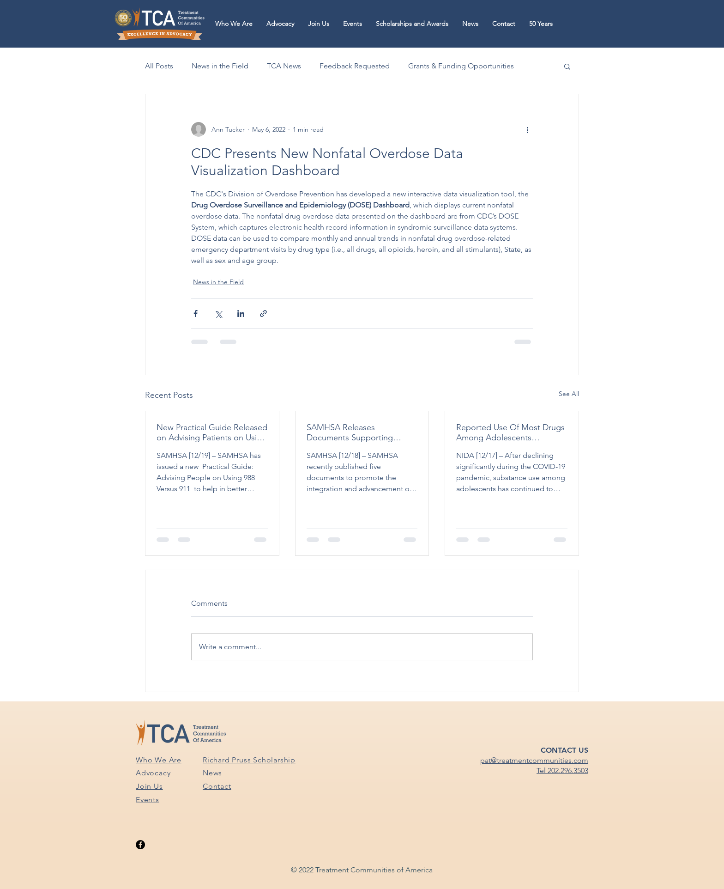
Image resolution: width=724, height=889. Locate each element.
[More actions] (527, 129)
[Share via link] (263, 313)
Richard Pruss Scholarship (249, 759)
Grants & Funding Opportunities (461, 65)
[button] (233, 24)
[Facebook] (140, 844)
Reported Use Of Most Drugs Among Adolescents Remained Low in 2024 (510, 432)
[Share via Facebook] (195, 313)
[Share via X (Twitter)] (218, 313)
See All (569, 394)
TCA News (284, 65)
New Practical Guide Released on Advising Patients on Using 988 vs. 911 (212, 432)
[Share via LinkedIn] (240, 313)
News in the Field (220, 65)
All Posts (159, 65)
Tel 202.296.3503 (562, 770)
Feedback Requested (355, 65)
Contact (217, 786)
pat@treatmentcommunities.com (534, 760)
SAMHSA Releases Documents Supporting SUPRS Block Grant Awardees (361, 432)
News (212, 772)
